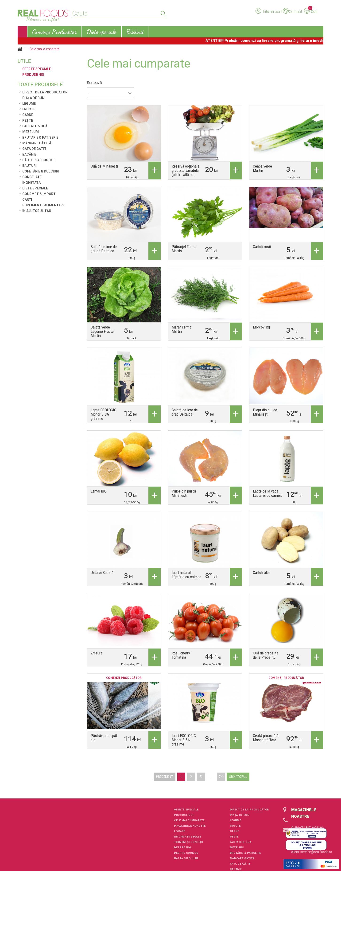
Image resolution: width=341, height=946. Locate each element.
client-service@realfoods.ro (311, 852)
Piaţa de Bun (33, 98)
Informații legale (187, 836)
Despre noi (182, 847)
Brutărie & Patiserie (40, 137)
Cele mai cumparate (189, 820)
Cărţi (27, 199)
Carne (27, 115)
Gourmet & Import (39, 194)
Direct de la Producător (44, 92)
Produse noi (183, 815)
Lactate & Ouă (34, 126)
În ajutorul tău (36, 211)
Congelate (32, 177)
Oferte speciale (186, 809)
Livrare (179, 831)
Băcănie (29, 154)
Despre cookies (186, 852)
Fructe (28, 109)
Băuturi (29, 166)
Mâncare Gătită (36, 143)
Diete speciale (35, 188)
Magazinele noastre (190, 825)
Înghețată (31, 182)
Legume (29, 103)
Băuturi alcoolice (38, 160)
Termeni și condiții (188, 842)
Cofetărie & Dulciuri (40, 171)
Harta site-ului (186, 858)
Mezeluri (30, 132)
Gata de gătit (34, 149)
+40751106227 (302, 835)
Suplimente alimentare (43, 205)
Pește (27, 120)
